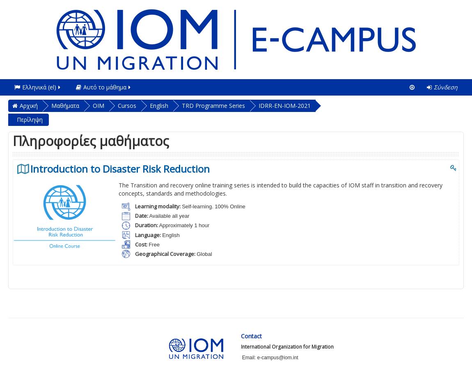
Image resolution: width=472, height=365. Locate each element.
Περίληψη (30, 119)
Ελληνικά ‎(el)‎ (38, 87)
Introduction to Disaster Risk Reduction (120, 169)
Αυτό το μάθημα (104, 87)
